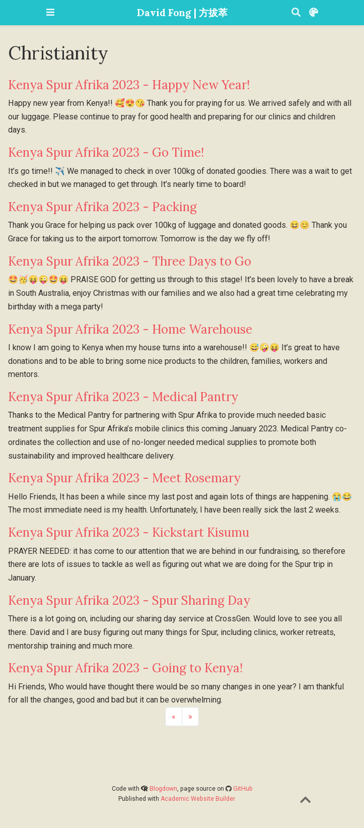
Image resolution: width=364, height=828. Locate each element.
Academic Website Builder (198, 798)
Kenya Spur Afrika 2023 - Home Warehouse (130, 329)
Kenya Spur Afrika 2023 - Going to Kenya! (125, 668)
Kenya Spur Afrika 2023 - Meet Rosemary (124, 478)
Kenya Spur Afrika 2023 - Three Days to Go (129, 261)
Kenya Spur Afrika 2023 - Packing (102, 207)
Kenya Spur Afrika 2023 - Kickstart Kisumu (128, 532)
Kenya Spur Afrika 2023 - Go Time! (106, 152)
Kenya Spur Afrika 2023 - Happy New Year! (129, 85)
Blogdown (163, 788)
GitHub (243, 788)
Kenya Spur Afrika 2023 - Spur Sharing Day (129, 600)
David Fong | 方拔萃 (182, 12)
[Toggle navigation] (50, 12)
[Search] (296, 13)
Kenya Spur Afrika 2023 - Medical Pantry (123, 397)
